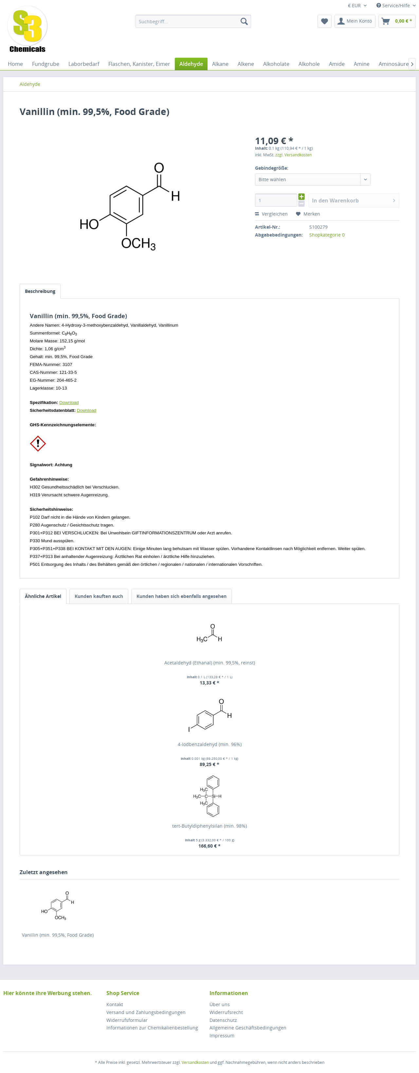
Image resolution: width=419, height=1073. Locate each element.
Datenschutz (223, 1020)
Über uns (220, 1004)
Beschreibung (40, 291)
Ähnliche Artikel (43, 596)
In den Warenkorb (353, 199)
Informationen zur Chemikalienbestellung (152, 1028)
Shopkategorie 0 (327, 235)
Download (69, 402)
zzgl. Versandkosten (293, 155)
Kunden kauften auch (99, 596)
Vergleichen (271, 214)
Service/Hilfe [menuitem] (393, 5)
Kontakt (114, 1004)
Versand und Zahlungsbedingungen (146, 1012)
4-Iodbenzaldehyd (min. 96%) (210, 744)
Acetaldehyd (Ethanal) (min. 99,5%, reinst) (209, 663)
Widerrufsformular (127, 1020)
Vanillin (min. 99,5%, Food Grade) (58, 935)
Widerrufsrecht (226, 1012)
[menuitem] (193, 21)
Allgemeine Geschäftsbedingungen (248, 1028)
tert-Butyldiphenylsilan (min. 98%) (209, 826)
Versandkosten (195, 1062)
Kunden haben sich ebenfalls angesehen (182, 596)
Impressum (222, 1035)
